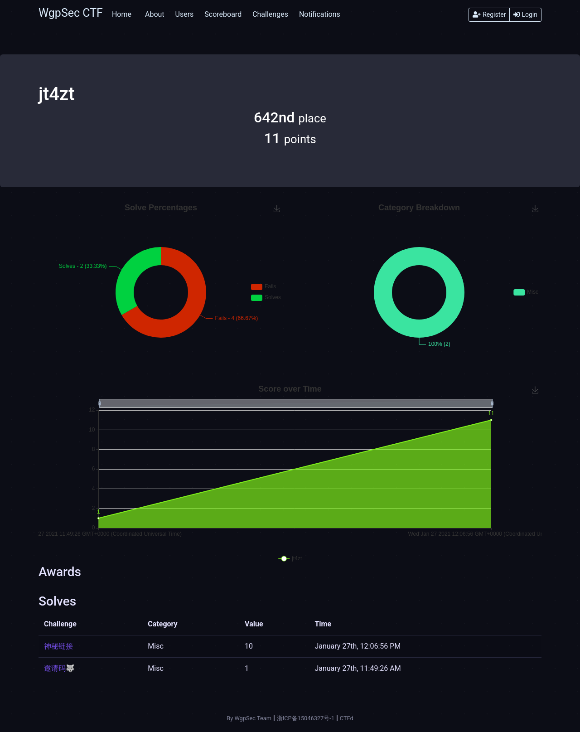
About (154, 14)
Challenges (270, 14)
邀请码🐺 (59, 668)
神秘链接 (58, 646)
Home (121, 14)
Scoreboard (223, 14)
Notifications (319, 14)
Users (184, 14)
